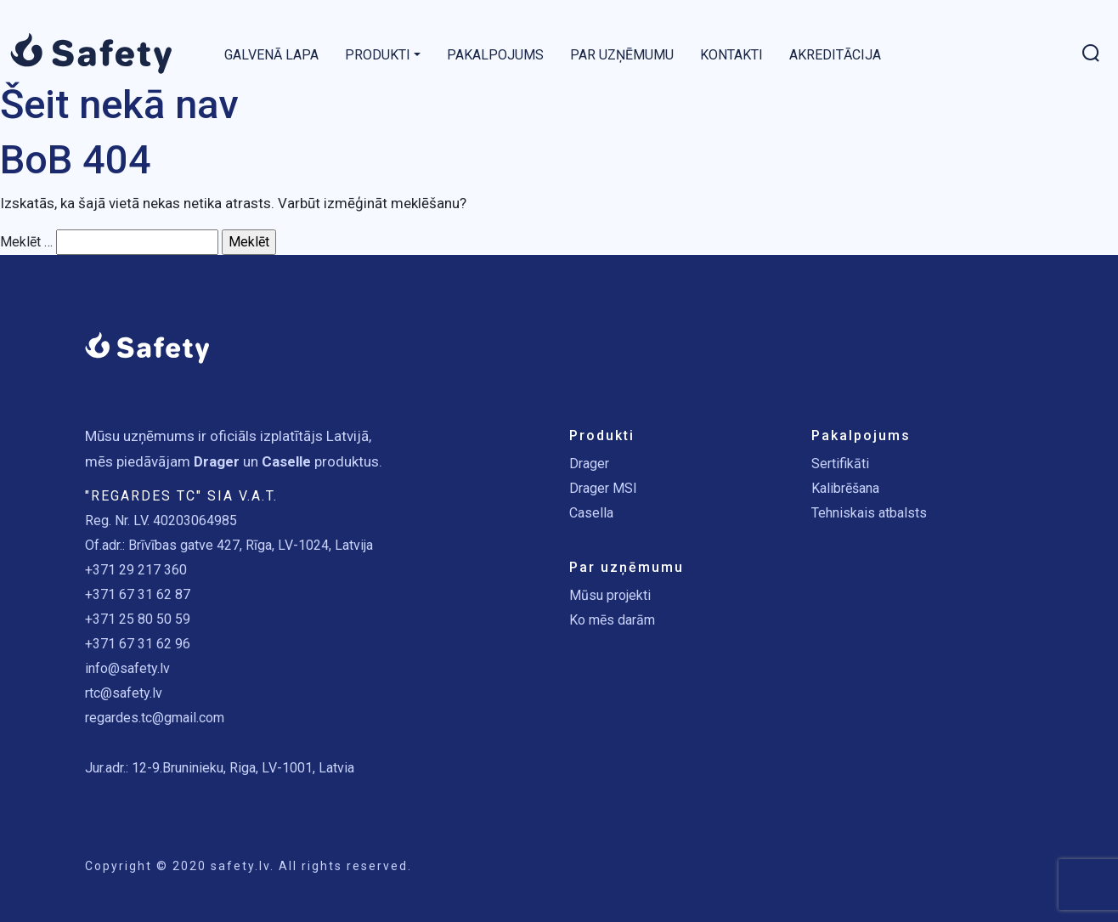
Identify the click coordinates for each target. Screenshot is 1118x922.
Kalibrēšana (845, 488)
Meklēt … (26, 242)
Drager (589, 463)
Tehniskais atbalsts (869, 513)
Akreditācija (835, 55)
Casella (591, 513)
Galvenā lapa (271, 55)
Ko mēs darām (612, 620)
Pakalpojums (495, 55)
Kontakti (731, 55)
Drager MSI (603, 488)
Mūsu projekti (610, 595)
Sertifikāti (840, 463)
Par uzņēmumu (622, 55)
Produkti (377, 55)
